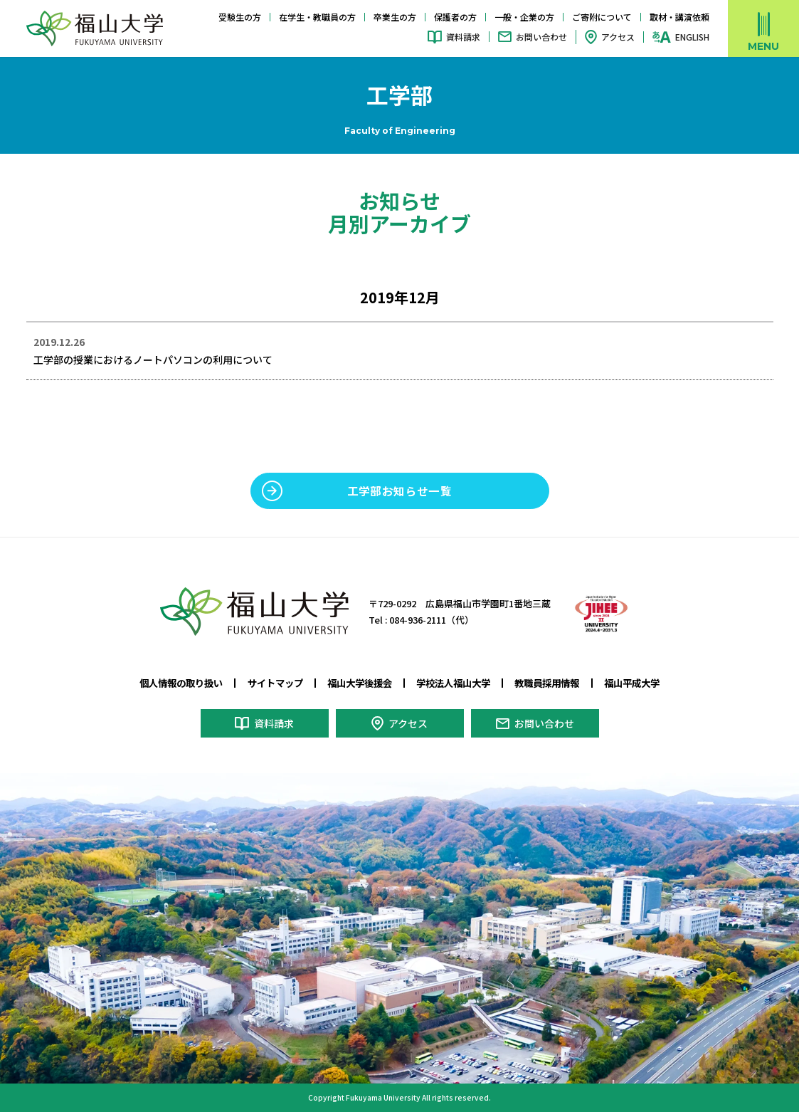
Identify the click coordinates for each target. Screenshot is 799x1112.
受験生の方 (239, 17)
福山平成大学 (632, 683)
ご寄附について (602, 17)
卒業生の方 (395, 17)
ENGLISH (692, 37)
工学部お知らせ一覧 (400, 490)
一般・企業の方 (524, 17)
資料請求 (463, 37)
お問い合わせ (541, 36)
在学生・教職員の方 (317, 17)
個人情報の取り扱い (181, 683)
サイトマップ (275, 683)
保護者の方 (455, 17)
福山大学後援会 (359, 683)
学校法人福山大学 (453, 683)
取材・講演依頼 (679, 17)
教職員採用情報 (546, 683)
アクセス (618, 37)
